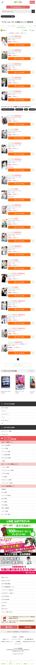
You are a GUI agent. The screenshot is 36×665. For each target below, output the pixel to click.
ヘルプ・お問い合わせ (6, 612)
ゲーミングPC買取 (5, 495)
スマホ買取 (4, 502)
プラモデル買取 (5, 473)
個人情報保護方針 (29, 639)
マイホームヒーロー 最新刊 (8, 16)
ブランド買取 (4, 511)
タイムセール (4, 434)
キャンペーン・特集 (6, 431)
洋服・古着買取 (5, 508)
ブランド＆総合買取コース (7, 486)
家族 (26, 109)
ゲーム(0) (29, 26)
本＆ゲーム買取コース (6, 442)
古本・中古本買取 (5, 445)
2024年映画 (32, 109)
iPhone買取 (4, 505)
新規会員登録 (28, 627)
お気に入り (11, 663)
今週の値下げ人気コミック (7, 109)
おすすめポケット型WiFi (7, 593)
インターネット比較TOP (7, 590)
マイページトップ (18, 365)
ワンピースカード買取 (6, 483)
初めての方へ (4, 609)
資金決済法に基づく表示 (29, 641)
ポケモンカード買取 (6, 480)
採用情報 (21, 637)
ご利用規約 (18, 641)
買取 (33, 2)
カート (32, 663)
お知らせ (3, 605)
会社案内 (14, 637)
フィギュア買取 (5, 467)
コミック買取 (4, 448)
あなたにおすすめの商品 (19, 371)
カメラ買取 (4, 492)
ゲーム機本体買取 (5, 454)
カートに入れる (20, 45)
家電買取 (3, 489)
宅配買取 (10, 627)
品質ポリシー (6, 639)
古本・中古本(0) (11, 26)
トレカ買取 (4, 476)
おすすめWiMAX (5, 596)
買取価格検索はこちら (18, 7)
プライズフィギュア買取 (7, 470)
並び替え (25, 30)
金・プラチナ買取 (5, 514)
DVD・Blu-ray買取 (6, 458)
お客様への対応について (7, 641)
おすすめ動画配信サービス (7, 587)
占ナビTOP (4, 602)
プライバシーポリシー (17, 639)
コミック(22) (21, 26)
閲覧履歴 (25, 663)
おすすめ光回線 (5, 599)
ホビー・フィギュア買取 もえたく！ (10, 464)
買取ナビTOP (4, 577)
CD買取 (3, 461)
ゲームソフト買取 (5, 451)
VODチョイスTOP (5, 580)
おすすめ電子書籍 (5, 583)
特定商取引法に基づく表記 (18, 651)
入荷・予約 (18, 663)
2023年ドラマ (19, 109)
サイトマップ (18, 644)
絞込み (33, 30)
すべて (3, 26)
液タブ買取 (4, 498)
